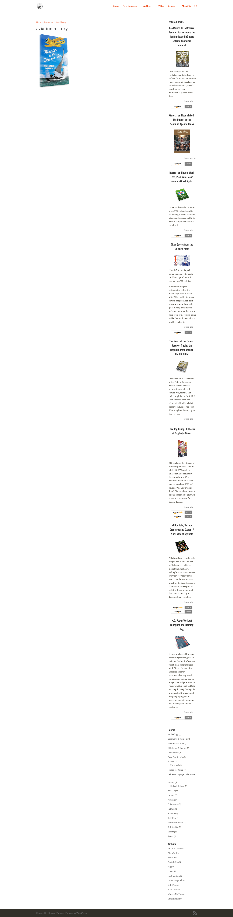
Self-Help (172, 818)
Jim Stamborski (175, 875)
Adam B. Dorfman (176, 848)
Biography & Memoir (177, 738)
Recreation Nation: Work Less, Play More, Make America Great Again (181, 177)
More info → (190, 101)
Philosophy (173, 804)
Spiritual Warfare (175, 822)
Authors (147, 6)
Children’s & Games (177, 748)
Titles (161, 6)
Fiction (171, 761)
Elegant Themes (56, 913)
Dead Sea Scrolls (175, 757)
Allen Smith (173, 853)
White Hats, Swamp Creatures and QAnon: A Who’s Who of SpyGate (182, 529)
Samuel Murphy (175, 898)
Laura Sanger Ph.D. (176, 880)
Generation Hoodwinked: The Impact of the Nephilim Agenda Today (181, 119)
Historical (174, 765)
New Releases (130, 6)
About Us (186, 6)
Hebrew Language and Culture (181, 774)
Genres (171, 6)
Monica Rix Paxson (176, 894)
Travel (171, 836)
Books (47, 22)
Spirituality (173, 827)
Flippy (171, 866)
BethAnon (172, 857)
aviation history (59, 22)
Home (116, 6)
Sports (171, 831)
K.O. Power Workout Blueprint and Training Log (181, 625)
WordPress (81, 913)
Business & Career (176, 743)
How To (171, 790)
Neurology (172, 799)
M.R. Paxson (173, 884)
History (171, 782)
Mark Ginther (174, 889)
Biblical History (177, 786)
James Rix (172, 871)
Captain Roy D (174, 862)
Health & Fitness (175, 769)
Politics (171, 808)
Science (171, 813)
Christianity (173, 752)
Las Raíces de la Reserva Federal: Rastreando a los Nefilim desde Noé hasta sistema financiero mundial (182, 36)
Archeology (173, 734)
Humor (171, 795)
